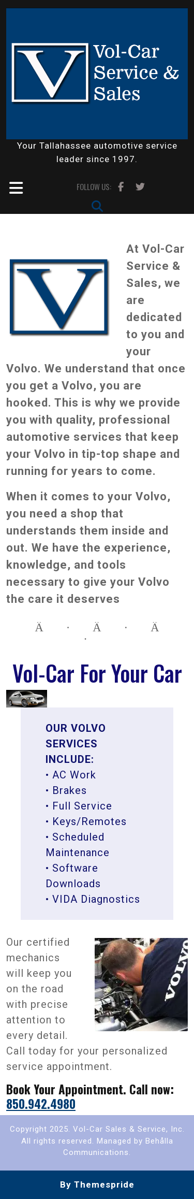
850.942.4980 (41, 1104)
